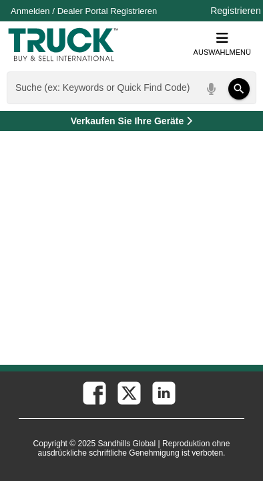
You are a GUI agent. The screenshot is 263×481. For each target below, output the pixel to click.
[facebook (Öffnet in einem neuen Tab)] (93, 392)
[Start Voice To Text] (211, 88)
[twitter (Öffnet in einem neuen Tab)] (128, 392)
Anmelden (30, 11)
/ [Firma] (84, 11)
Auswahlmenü (222, 43)
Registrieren (133, 11)
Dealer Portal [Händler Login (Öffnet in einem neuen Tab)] (82, 11)
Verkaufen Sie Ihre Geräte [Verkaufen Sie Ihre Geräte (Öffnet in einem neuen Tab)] (162, 123)
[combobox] (130, 88)
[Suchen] (239, 89)
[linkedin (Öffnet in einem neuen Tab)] (163, 392)
